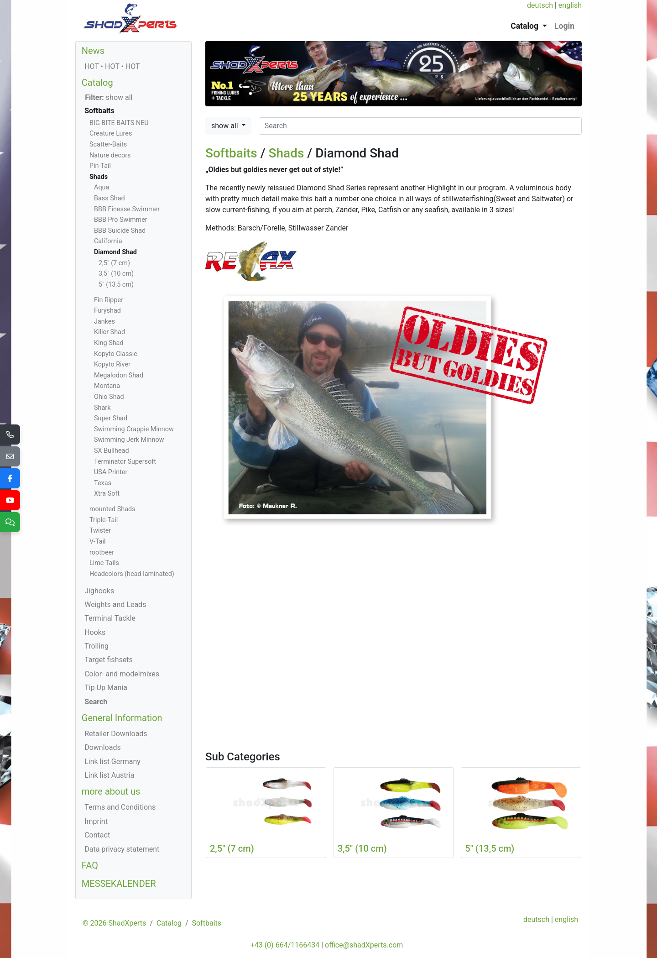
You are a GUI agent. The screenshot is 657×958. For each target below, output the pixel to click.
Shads (286, 153)
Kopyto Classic (115, 354)
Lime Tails (104, 563)
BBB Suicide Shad (120, 231)
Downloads (102, 747)
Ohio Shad (109, 397)
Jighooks (99, 590)
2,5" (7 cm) (114, 263)
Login (564, 26)
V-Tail (97, 541)
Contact (97, 835)
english (570, 5)
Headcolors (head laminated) (131, 574)
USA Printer (110, 472)
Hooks (94, 632)
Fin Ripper (108, 300)
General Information (122, 717)
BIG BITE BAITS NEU (119, 123)
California (108, 241)
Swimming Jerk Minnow (129, 440)
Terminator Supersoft (125, 462)
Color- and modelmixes (121, 674)
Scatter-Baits (108, 144)
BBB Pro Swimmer (120, 220)
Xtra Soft (107, 493)
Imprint (96, 821)
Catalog (97, 82)
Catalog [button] (525, 26)
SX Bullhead (111, 451)
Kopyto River (112, 364)
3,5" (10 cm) (116, 273)
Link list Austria (109, 775)
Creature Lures (110, 133)
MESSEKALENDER (119, 883)
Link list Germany (112, 761)
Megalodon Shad (118, 375)
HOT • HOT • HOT (112, 66)
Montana (107, 386)
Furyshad (107, 310)
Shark (102, 408)
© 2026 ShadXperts (114, 923)
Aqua (101, 187)
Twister (100, 530)
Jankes (104, 321)
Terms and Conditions (120, 807)
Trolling (96, 646)
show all (225, 125)
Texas (102, 483)
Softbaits (231, 153)
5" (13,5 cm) (116, 284)
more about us (111, 791)
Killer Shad (109, 332)
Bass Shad (109, 198)
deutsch (540, 5)
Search (95, 701)
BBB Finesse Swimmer (127, 209)
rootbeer (101, 552)
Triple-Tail (103, 520)
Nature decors (109, 155)
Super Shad (110, 418)
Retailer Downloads (115, 733)
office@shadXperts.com (364, 945)
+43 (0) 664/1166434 (285, 945)
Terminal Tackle (110, 618)
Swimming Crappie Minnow (134, 429)
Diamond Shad (115, 252)
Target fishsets (108, 659)
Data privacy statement (121, 849)
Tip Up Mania (105, 687)
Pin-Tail (100, 166)
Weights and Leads (115, 604)
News (93, 50)
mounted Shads (112, 509)
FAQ (90, 865)
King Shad (109, 343)
